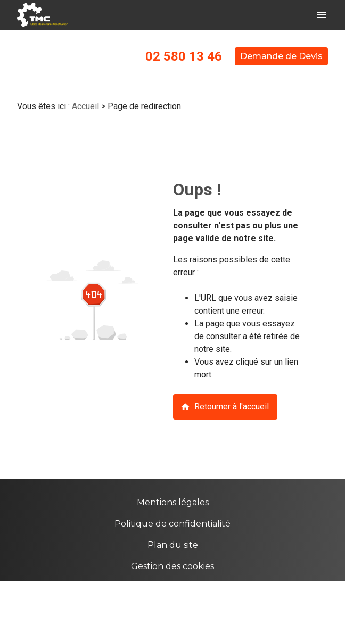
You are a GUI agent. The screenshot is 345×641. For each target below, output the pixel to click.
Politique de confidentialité (172, 524)
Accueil (85, 106)
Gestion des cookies (172, 566)
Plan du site (172, 545)
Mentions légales (173, 502)
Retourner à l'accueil (224, 406)
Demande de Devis (281, 56)
